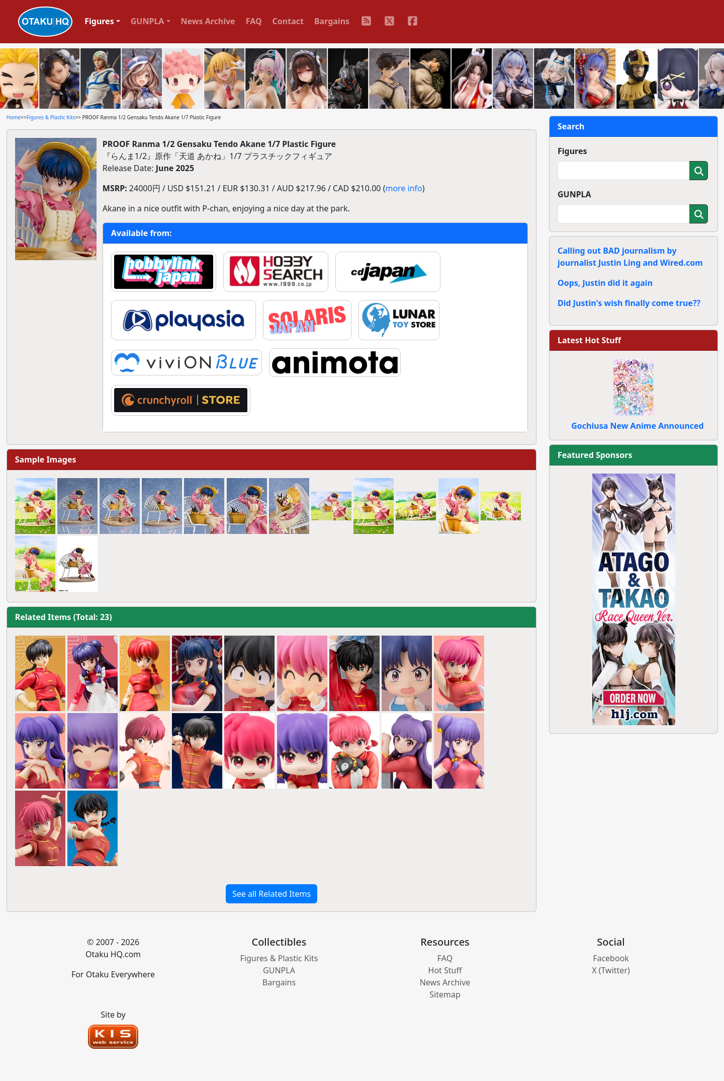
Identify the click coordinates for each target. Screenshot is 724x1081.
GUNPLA (574, 194)
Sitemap (445, 994)
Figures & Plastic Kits (51, 117)
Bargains (331, 21)
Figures (572, 151)
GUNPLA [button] (147, 21)
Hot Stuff (445, 970)
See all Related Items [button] (271, 893)
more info (403, 188)
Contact (288, 21)
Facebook (611, 958)
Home (14, 117)
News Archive (208, 21)
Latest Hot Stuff (589, 340)
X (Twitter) (611, 970)
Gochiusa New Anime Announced (637, 425)
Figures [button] (99, 21)
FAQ (254, 21)
